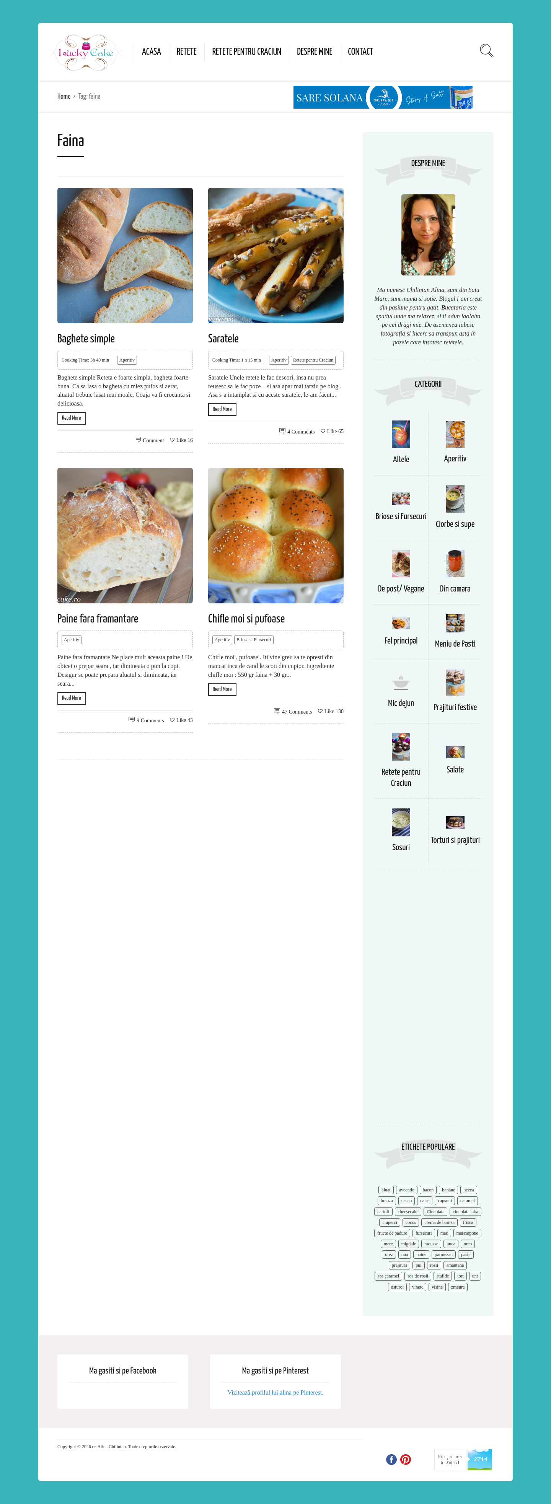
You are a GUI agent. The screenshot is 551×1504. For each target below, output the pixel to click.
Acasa (151, 52)
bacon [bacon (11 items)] (428, 1190)
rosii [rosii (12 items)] (434, 1265)
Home (63, 96)
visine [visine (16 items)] (437, 1287)
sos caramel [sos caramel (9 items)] (388, 1276)
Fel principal (401, 641)
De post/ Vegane (401, 589)
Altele (401, 459)
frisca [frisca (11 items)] (468, 1222)
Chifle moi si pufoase (246, 619)
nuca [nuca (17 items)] (451, 1244)
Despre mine (314, 52)
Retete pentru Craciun (246, 52)
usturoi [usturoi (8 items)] (397, 1287)
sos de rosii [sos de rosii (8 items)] (418, 1276)
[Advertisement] (428, 1001)
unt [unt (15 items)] (475, 1276)
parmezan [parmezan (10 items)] (444, 1254)
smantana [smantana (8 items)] (455, 1265)
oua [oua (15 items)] (404, 1254)
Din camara (455, 589)
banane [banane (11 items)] (448, 1190)
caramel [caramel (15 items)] (467, 1200)
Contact (360, 52)
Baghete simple (86, 339)
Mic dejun (401, 703)
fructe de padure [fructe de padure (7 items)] (392, 1233)
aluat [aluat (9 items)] (385, 1190)
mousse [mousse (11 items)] (431, 1244)
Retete (187, 52)
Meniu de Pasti (455, 644)
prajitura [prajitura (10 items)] (400, 1265)
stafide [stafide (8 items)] (443, 1276)
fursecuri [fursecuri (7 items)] (424, 1233)
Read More (71, 418)
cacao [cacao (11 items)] (406, 1200)
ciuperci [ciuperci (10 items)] (389, 1222)
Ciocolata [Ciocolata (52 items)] (435, 1211)
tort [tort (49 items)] (460, 1276)
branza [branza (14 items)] (387, 1200)
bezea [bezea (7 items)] (468, 1190)
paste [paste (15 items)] (466, 1254)
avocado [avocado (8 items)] (406, 1190)
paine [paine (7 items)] (421, 1254)
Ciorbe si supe (455, 524)
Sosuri (401, 847)
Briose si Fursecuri (253, 639)
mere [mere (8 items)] (388, 1244)
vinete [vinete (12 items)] (417, 1287)
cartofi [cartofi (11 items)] (383, 1211)
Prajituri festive (455, 707)
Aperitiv (127, 360)
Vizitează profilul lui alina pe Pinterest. (276, 1392)
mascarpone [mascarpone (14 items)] (467, 1233)
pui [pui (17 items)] (418, 1265)
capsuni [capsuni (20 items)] (445, 1200)
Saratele (223, 339)
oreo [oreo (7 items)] (468, 1244)
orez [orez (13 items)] (389, 1254)
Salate (455, 770)
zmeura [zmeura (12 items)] (458, 1287)
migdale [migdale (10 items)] (408, 1244)
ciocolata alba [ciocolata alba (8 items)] (465, 1211)
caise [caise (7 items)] (424, 1200)
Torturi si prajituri (455, 840)
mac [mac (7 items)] (444, 1233)
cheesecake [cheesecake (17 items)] (408, 1211)
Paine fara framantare (97, 619)
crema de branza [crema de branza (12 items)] (439, 1222)
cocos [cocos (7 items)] (411, 1222)
